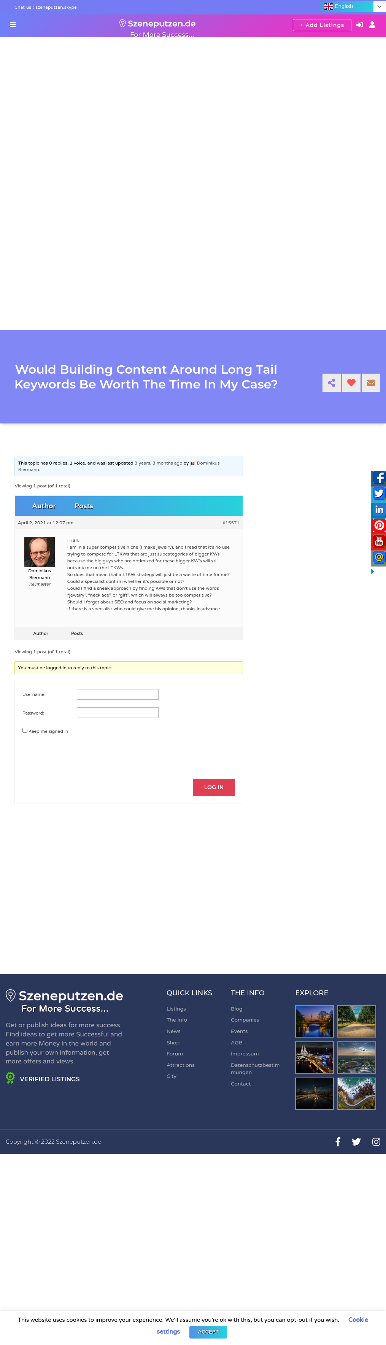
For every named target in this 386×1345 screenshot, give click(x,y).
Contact (241, 1084)
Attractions (181, 1065)
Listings (176, 1009)
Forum (175, 1054)
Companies (245, 1020)
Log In (213, 787)
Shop (173, 1043)
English (338, 6)
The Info (177, 1020)
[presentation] (74, 752)
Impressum (245, 1054)
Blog (236, 1009)
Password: (33, 713)
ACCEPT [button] (208, 1332)
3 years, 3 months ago (159, 463)
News (174, 1031)
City (171, 1077)
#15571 (231, 522)
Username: (34, 694)
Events (239, 1031)
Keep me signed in (48, 731)
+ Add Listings (322, 25)
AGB (237, 1043)
